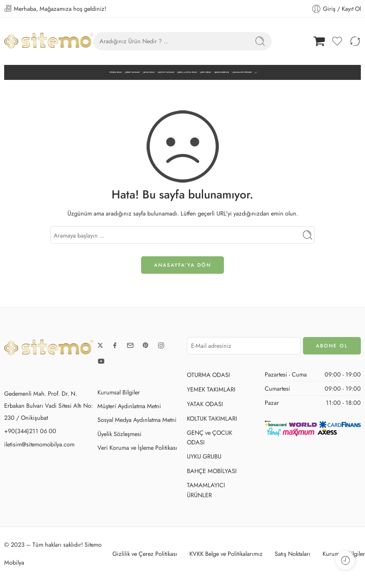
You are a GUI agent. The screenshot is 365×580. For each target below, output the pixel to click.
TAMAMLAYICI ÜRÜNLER (242, 72)
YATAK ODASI (149, 72)
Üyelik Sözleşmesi (119, 433)
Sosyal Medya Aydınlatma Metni (136, 419)
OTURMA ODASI (115, 72)
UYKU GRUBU (206, 72)
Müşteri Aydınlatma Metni (129, 406)
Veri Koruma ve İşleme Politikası (137, 447)
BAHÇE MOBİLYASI (222, 72)
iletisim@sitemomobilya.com (39, 444)
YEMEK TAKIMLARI (132, 72)
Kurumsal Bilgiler (118, 392)
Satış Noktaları (292, 553)
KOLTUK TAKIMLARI (166, 72)
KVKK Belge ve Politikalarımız (226, 553)
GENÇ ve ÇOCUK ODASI (187, 72)
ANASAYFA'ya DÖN (182, 265)
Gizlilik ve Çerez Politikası (144, 553)
